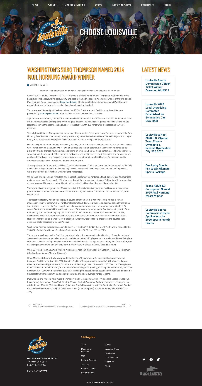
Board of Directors (88, 360)
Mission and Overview (86, 350)
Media (167, 5)
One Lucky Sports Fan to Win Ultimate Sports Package (157, 169)
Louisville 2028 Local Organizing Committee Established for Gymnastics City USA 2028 (155, 112)
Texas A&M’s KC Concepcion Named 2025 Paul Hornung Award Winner (157, 190)
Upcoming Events (112, 349)
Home (34, 5)
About (51, 5)
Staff (83, 356)
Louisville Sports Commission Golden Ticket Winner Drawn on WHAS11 (157, 85)
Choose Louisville (75, 5)
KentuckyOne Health (49, 113)
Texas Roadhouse (68, 102)
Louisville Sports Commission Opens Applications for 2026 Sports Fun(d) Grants (157, 216)
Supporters (147, 5)
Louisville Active (121, 5)
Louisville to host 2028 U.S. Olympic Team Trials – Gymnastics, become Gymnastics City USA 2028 (158, 143)
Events (99, 5)
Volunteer (85, 364)
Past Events (110, 353)
